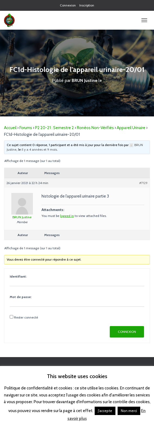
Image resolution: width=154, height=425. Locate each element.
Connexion (68, 5)
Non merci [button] (129, 411)
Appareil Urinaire (131, 127)
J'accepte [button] (105, 411)
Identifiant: (18, 276)
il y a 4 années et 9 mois (39, 149)
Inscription (86, 5)
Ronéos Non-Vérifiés (95, 127)
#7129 (143, 183)
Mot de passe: (21, 297)
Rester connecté (26, 317)
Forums (25, 127)
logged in (67, 216)
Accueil (10, 127)
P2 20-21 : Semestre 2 (54, 127)
